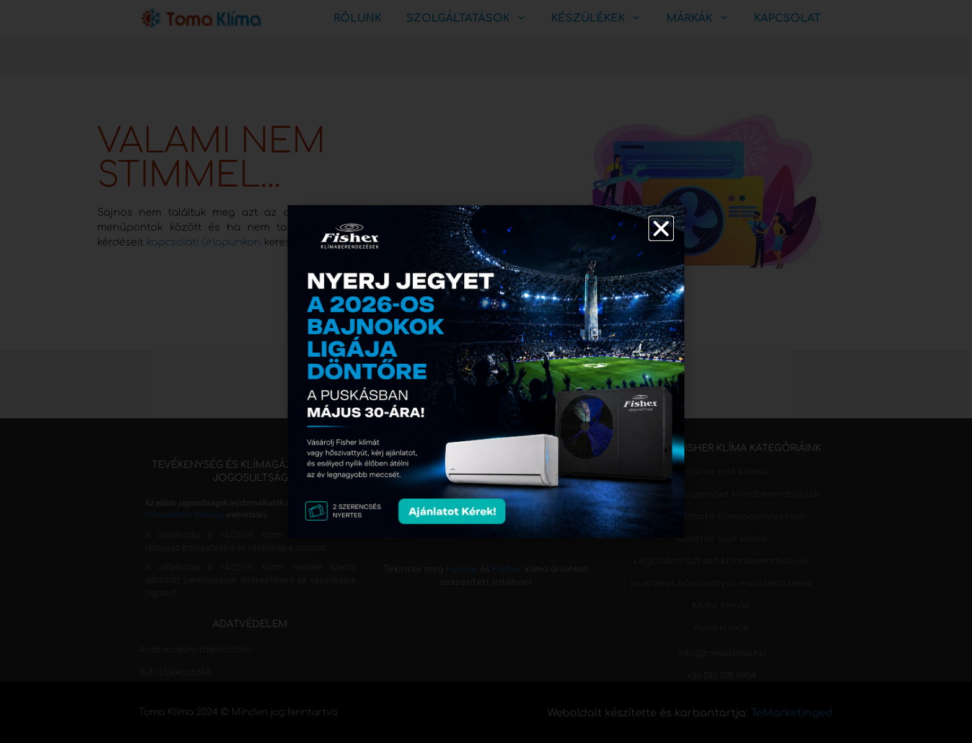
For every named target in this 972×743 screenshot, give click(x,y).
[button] (661, 228)
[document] (486, 371)
